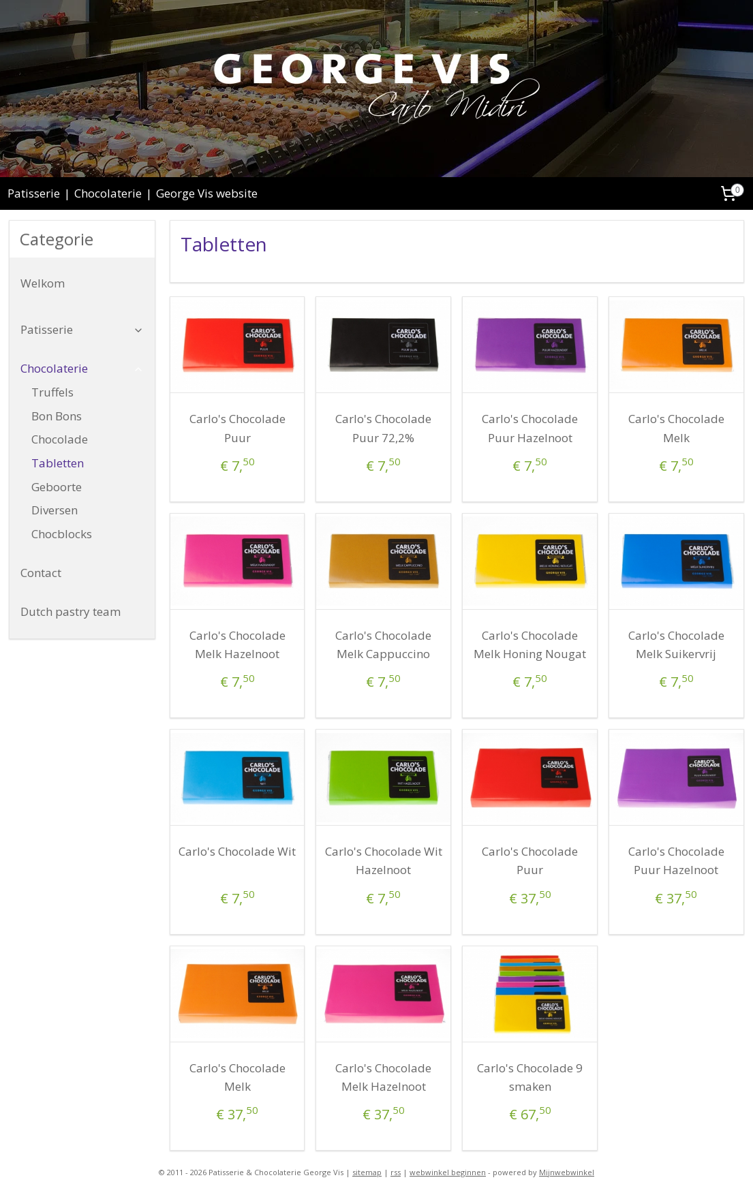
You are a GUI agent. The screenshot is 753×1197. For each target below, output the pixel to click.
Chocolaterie (108, 193)
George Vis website (207, 193)
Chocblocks (61, 534)
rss (395, 1172)
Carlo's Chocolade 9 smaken (530, 1077)
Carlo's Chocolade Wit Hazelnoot (383, 860)
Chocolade (59, 439)
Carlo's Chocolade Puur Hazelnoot (530, 428)
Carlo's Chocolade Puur (237, 428)
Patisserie (33, 193)
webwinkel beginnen (448, 1172)
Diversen (54, 510)
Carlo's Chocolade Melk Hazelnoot (237, 644)
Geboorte (56, 487)
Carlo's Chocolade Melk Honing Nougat (530, 644)
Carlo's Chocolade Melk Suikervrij (676, 644)
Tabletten (57, 463)
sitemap (367, 1172)
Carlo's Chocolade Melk (676, 428)
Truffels (52, 392)
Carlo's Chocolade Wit (237, 851)
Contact (40, 572)
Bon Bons (56, 416)
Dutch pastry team (70, 611)
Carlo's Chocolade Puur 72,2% (383, 428)
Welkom (42, 283)
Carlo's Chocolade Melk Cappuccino (383, 644)
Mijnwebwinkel (566, 1172)
